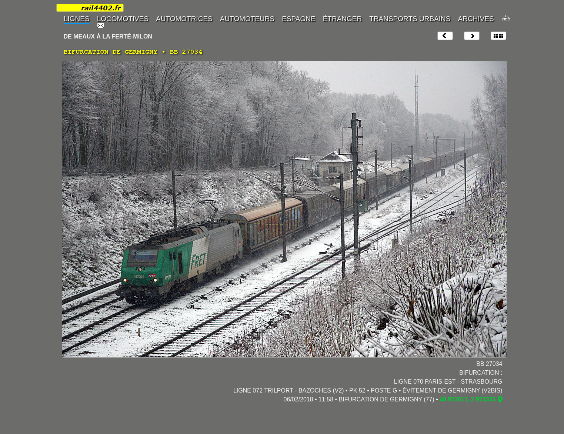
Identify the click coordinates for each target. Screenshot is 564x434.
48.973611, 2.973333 (467, 399)
